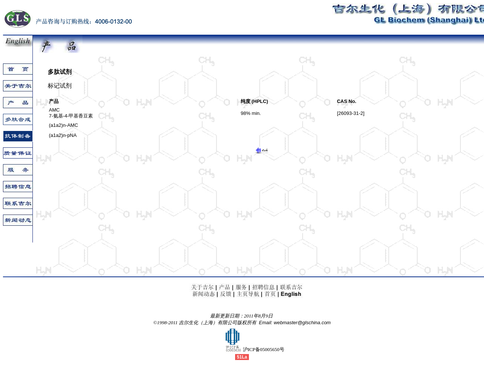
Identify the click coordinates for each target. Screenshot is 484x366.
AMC (54, 110)
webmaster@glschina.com (302, 322)
